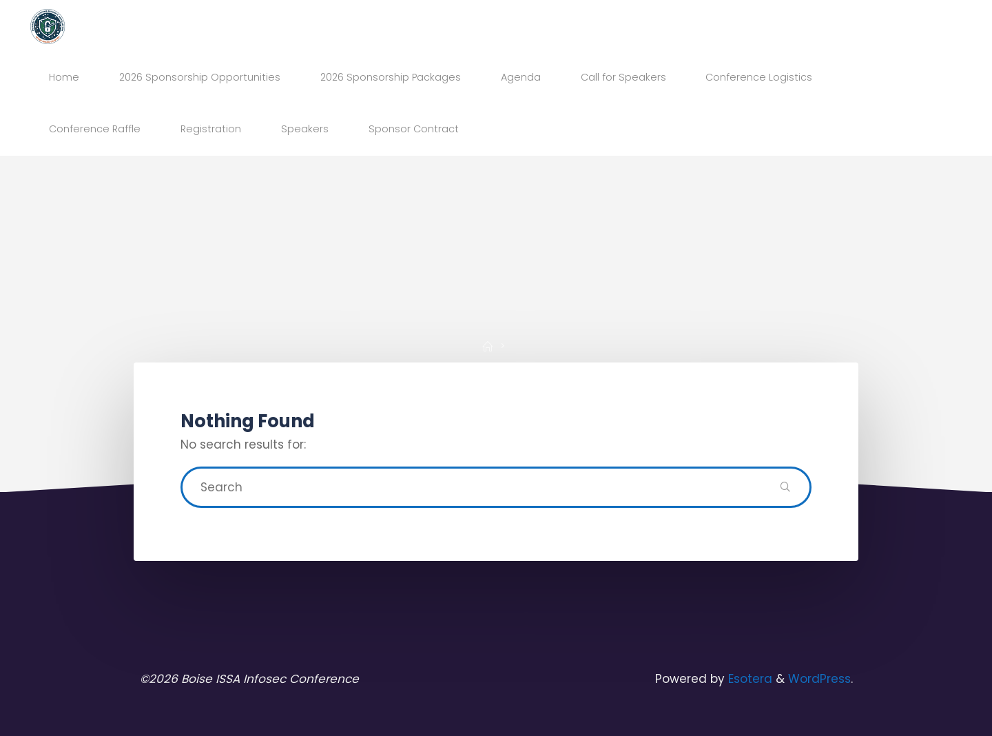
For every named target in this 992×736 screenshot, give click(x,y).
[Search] (785, 487)
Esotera (748, 679)
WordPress (819, 679)
